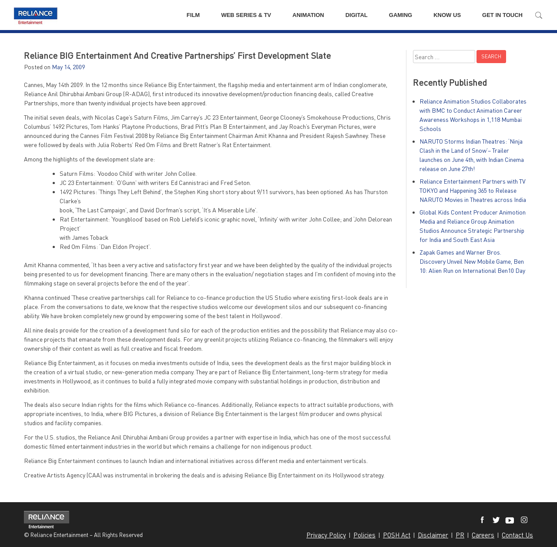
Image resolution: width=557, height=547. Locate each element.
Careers (483, 535)
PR (460, 535)
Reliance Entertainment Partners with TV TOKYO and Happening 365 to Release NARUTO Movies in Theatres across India (472, 190)
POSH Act (396, 535)
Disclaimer (433, 535)
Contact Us (517, 535)
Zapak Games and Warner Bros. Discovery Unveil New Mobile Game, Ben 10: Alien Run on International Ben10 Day (472, 261)
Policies (364, 535)
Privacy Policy (326, 535)
